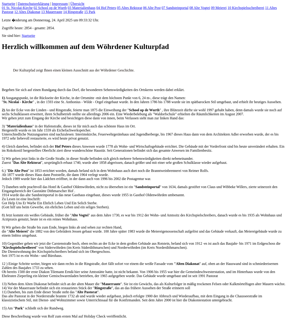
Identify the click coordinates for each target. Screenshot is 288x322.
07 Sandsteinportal (175, 8)
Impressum (60, 4)
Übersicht (77, 4)
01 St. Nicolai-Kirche (17, 8)
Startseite (8, 4)
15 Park (89, 12)
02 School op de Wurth (50, 8)
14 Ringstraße (73, 12)
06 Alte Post (152, 8)
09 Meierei (219, 8)
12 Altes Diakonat (27, 12)
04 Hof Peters (106, 8)
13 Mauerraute (51, 12)
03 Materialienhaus (81, 8)
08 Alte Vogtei (199, 8)
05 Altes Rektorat (129, 8)
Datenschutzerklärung (33, 4)
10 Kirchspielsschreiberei (245, 8)
